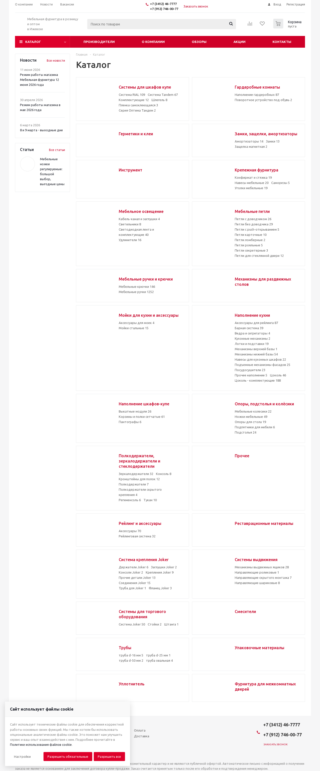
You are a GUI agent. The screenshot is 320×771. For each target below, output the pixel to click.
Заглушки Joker (164, 567)
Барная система (249, 328)
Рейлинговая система (137, 536)
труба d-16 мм (131, 655)
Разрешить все (109, 756)
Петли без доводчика (254, 224)
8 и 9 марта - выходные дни (41, 130)
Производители (99, 41)
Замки (273, 141)
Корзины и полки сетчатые (142, 416)
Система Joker (132, 624)
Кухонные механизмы (252, 338)
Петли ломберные (250, 240)
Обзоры (199, 41)
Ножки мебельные (251, 416)
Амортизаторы (249, 141)
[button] (22, 756)
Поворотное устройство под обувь (263, 100)
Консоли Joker (131, 572)
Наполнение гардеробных (257, 94)
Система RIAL (132, 94)
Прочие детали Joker (137, 577)
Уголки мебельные (251, 188)
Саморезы (280, 182)
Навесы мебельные (251, 182)
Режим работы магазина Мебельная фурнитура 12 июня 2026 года (39, 79)
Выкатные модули (135, 411)
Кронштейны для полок (139, 479)
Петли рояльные (249, 245)
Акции (240, 41)
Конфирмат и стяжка (253, 177)
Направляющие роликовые (257, 572)
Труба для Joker (132, 588)
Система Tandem (163, 94)
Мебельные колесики (253, 411)
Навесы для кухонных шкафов (260, 359)
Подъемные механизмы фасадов (262, 364)
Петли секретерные (251, 250)
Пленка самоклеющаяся (138, 105)
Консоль (163, 473)
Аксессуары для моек (136, 322)
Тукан (150, 500)
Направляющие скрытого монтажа (263, 577)
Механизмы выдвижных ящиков (262, 567)
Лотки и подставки (251, 343)
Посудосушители (250, 370)
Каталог (33, 41)
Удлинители (130, 240)
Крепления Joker (160, 572)
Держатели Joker (133, 567)
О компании (153, 41)
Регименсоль (130, 500)
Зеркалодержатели (136, 473)
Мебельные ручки (136, 292)
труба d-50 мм (131, 660)
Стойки (155, 624)
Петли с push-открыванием (257, 229)
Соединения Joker (134, 583)
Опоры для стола (250, 422)
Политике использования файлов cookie (41, 744)
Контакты (281, 41)
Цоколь (278, 375)
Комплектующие (134, 100)
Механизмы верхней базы (256, 349)
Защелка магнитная (251, 146)
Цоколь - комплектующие (258, 380)
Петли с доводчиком (253, 219)
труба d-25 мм (158, 655)
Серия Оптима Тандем (137, 110)
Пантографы (130, 422)
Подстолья (245, 432)
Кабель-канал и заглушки (139, 219)
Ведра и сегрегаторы (252, 333)
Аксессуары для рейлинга (256, 322)
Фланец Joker (160, 588)
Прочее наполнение (251, 375)
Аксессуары (130, 531)
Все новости (56, 60)
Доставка (141, 736)
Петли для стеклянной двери (259, 255)
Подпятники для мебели (255, 427)
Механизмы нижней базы (256, 354)
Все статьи (57, 150)
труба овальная (159, 660)
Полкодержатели (133, 484)
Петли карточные (250, 234)
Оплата (140, 730)
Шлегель (159, 100)
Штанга (171, 624)
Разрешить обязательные (68, 756)
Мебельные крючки (137, 286)
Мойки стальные (133, 328)
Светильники (130, 224)
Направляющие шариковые (257, 583)
